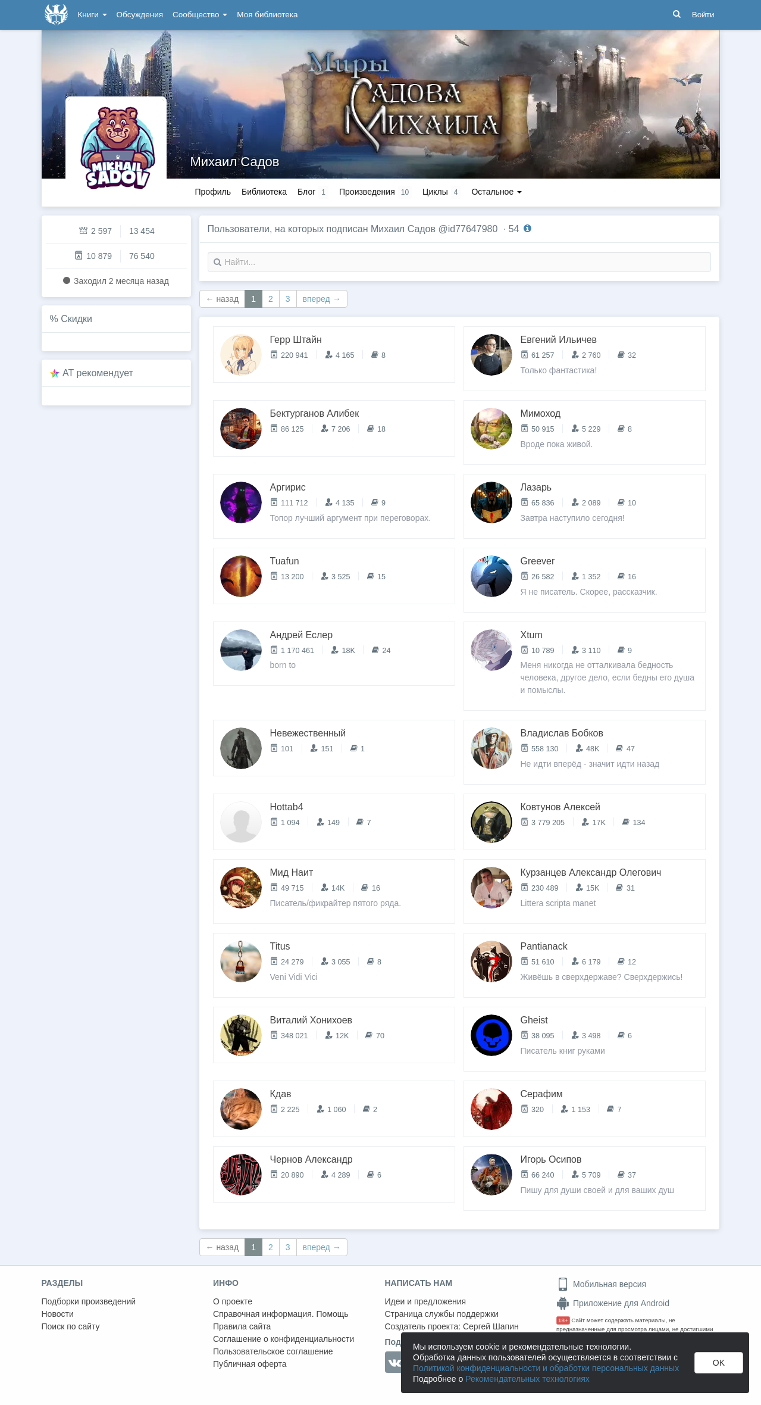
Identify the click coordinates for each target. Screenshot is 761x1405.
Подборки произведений (89, 1301)
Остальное (496, 191)
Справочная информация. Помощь (281, 1314)
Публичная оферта (250, 1364)
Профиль (213, 191)
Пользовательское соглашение (273, 1351)
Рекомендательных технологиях (527, 1379)
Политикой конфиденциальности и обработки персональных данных (546, 1368)
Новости (58, 1314)
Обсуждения (140, 14)
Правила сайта (242, 1326)
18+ (563, 1320)
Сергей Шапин (491, 1326)
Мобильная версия (601, 1284)
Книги (92, 14)
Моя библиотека (267, 14)
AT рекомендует (97, 373)
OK (719, 1362)
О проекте (232, 1301)
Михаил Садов (235, 161)
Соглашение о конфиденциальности (283, 1339)
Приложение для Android (612, 1303)
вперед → (322, 299)
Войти (703, 14)
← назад (222, 299)
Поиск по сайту (71, 1326)
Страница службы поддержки (442, 1314)
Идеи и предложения (425, 1301)
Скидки (76, 319)
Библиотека (264, 191)
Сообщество (200, 14)
